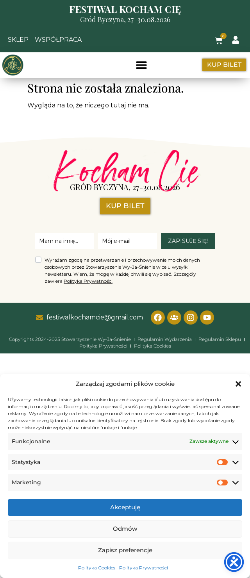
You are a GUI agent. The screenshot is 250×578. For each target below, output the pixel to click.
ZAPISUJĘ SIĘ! (188, 240)
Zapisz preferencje (125, 550)
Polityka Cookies (96, 568)
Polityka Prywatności (143, 568)
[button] (238, 384)
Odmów (125, 528)
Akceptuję (125, 507)
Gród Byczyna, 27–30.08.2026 (125, 19)
